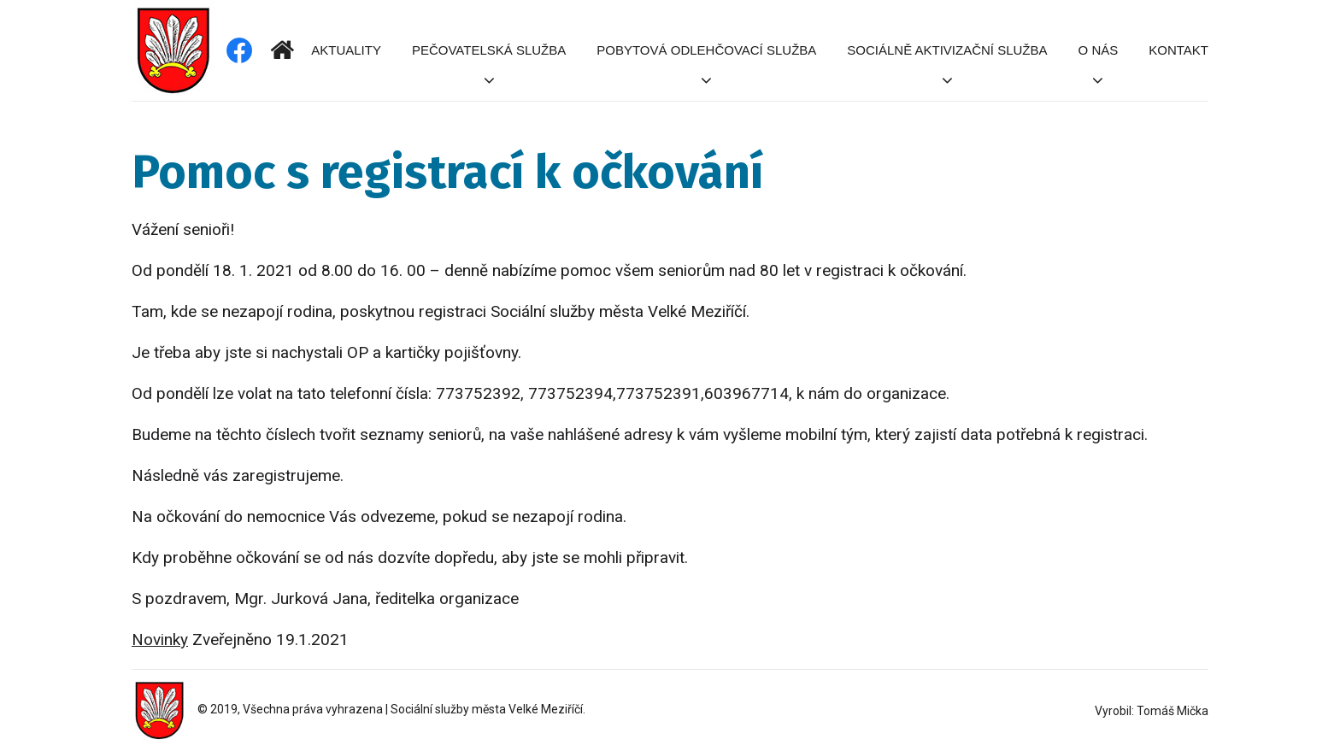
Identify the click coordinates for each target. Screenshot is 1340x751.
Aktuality (346, 50)
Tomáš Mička (1172, 711)
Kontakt (1178, 50)
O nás (1098, 50)
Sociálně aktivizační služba (947, 50)
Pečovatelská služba (489, 50)
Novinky (160, 639)
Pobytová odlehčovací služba (706, 50)
